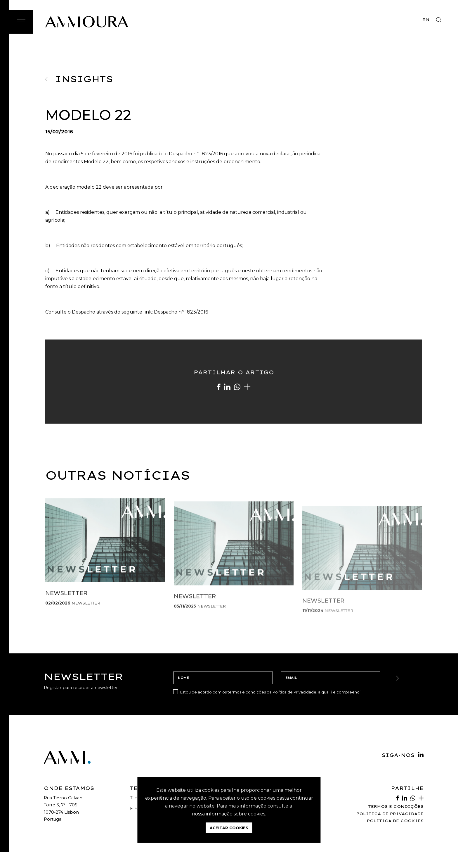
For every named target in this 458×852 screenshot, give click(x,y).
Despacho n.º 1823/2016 (181, 312)
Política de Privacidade (294, 692)
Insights (79, 79)
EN (425, 19)
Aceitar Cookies (229, 828)
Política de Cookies (395, 821)
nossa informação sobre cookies (228, 814)
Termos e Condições (396, 806)
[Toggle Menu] (21, 21)
